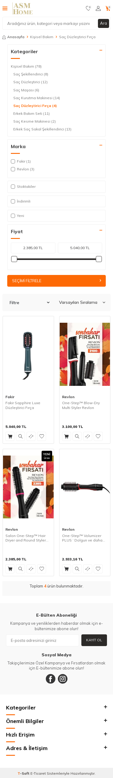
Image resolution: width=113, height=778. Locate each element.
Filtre (29, 302)
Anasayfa (13, 37)
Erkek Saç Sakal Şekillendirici (42, 129)
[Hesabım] (98, 8)
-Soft (23, 773)
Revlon (68, 397)
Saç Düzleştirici (30, 82)
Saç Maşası (26, 90)
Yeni (17, 215)
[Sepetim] (108, 8)
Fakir (9, 397)
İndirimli (20, 201)
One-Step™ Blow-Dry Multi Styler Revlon (81, 405)
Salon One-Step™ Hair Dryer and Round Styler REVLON (25, 538)
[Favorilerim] (88, 8)
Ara (103, 23)
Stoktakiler (23, 186)
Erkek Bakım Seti (31, 113)
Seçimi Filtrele (56, 280)
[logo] (22, 8)
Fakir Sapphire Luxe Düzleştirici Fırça (22, 405)
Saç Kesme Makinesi (34, 121)
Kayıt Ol (94, 640)
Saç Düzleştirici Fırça (35, 105)
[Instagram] (62, 679)
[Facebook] (50, 679)
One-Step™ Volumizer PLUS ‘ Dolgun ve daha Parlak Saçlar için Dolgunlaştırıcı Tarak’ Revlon (82, 538)
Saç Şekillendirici (30, 74)
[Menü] (5, 8)
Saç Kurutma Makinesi (36, 98)
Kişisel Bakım (41, 37)
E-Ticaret (38, 773)
